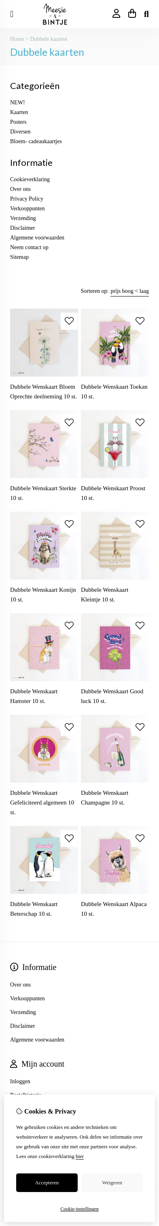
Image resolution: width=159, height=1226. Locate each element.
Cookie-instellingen (79, 1209)
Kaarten (19, 112)
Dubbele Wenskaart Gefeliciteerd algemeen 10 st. (42, 802)
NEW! (17, 103)
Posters (18, 122)
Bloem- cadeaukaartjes (36, 141)
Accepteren (47, 1182)
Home (17, 39)
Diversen (20, 132)
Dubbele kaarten (48, 39)
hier (80, 1156)
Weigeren (112, 1182)
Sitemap (19, 257)
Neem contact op (29, 247)
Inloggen (20, 1081)
